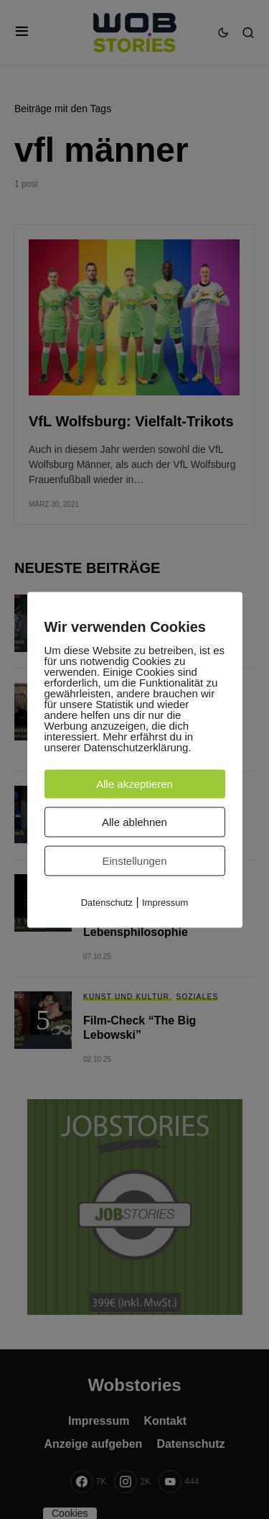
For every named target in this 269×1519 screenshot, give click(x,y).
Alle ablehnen (134, 821)
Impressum (165, 901)
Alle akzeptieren (134, 783)
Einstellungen (134, 860)
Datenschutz (107, 901)
